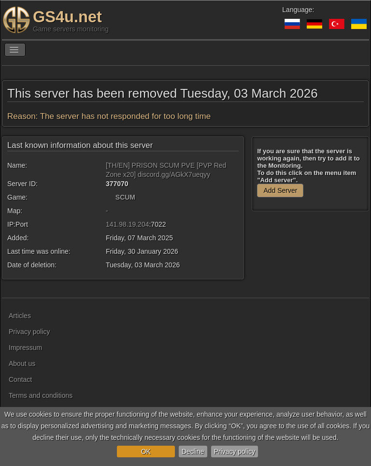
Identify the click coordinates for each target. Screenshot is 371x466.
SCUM (125, 197)
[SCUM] (110, 197)
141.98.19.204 (127, 224)
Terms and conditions (40, 395)
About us (22, 363)
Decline (193, 451)
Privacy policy (235, 451)
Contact (20, 379)
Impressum (25, 347)
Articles (20, 316)
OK (146, 451)
